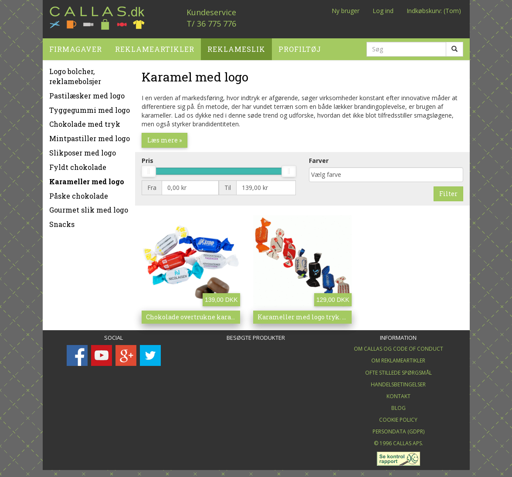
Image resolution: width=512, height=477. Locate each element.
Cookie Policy (398, 418)
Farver (319, 159)
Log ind (383, 11)
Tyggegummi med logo (89, 108)
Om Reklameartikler (398, 358)
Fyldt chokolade (77, 165)
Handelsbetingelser (398, 382)
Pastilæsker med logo (87, 93)
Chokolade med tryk (84, 122)
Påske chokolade (78, 194)
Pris (147, 159)
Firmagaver (75, 47)
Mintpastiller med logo (89, 136)
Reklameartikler (154, 47)
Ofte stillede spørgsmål (398, 371)
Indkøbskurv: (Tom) (434, 11)
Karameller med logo (86, 179)
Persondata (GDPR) (398, 429)
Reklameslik (236, 47)
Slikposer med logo (82, 151)
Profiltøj (299, 47)
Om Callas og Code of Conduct (398, 347)
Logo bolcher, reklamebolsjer (75, 74)
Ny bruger (345, 11)
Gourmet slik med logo (88, 208)
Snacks (62, 222)
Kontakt (398, 394)
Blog (398, 406)
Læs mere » (164, 138)
